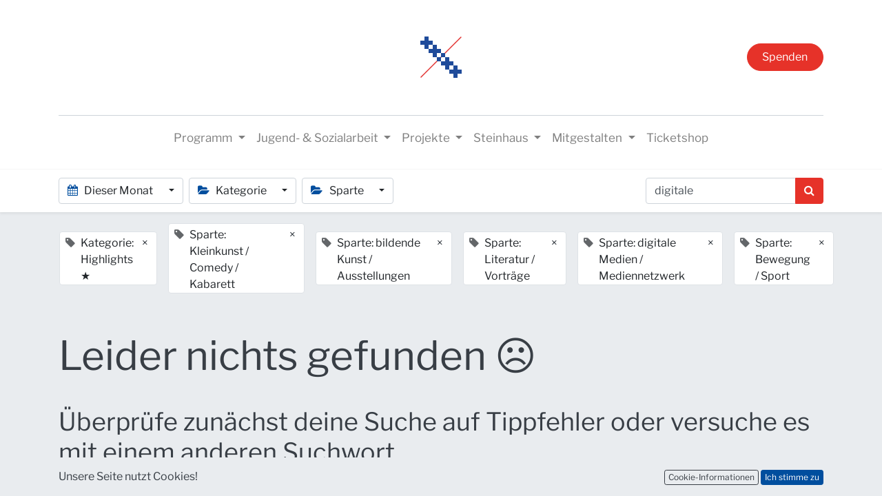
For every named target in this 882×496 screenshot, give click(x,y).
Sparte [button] (338, 190)
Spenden (785, 56)
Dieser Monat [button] (111, 190)
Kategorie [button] (233, 190)
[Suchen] (809, 191)
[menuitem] (677, 138)
